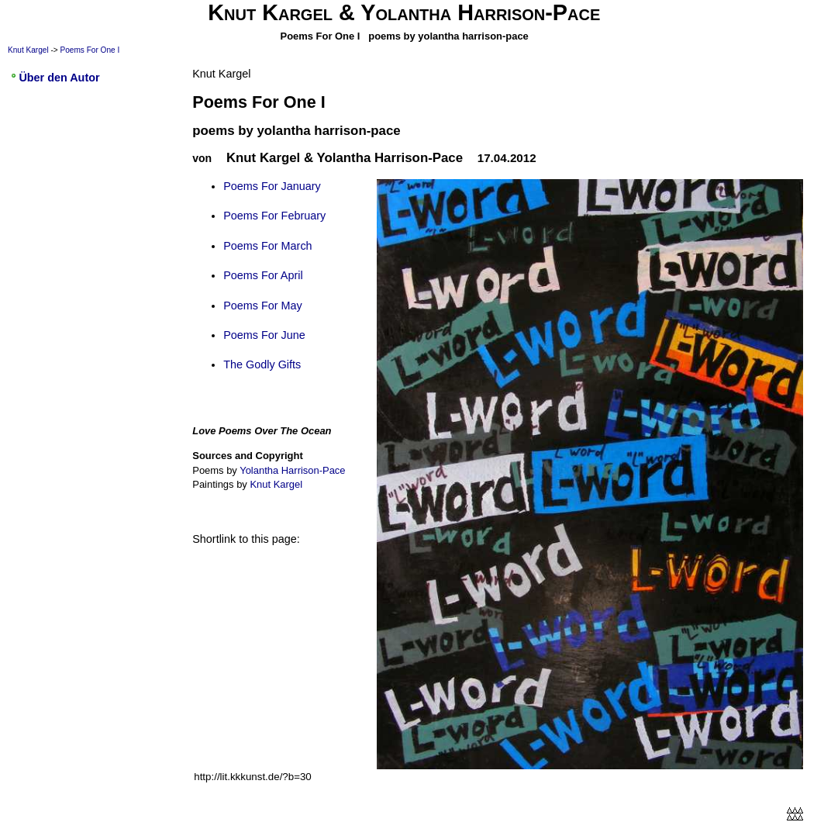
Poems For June (264, 335)
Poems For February (274, 215)
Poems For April (262, 275)
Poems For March (267, 246)
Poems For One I (90, 50)
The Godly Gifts (262, 364)
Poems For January (272, 186)
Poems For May (262, 305)
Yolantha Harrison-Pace (292, 470)
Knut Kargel (28, 50)
